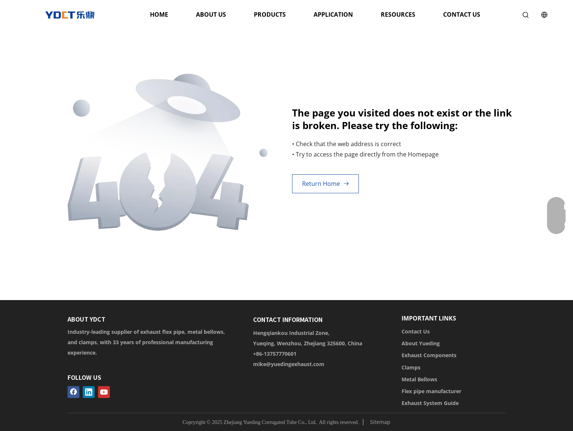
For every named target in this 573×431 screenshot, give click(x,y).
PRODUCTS (270, 14)
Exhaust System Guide (430, 403)
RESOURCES (398, 14)
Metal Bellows (419, 379)
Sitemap (380, 421)
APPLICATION (333, 14)
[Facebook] (73, 392)
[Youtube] (104, 392)
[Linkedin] (89, 392)
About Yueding (421, 343)
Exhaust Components (429, 355)
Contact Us (416, 331)
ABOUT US (211, 14)
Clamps (411, 367)
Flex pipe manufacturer (431, 391)
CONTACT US (461, 14)
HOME (159, 14)
